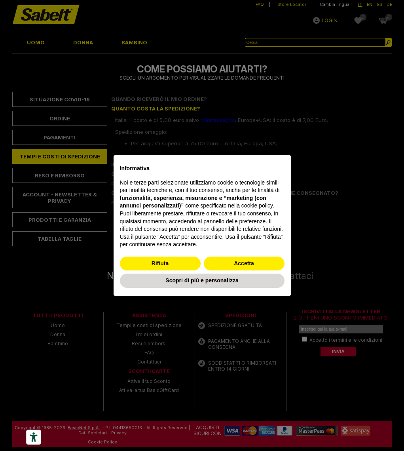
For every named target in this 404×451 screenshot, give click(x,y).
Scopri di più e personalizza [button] (201, 280)
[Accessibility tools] (33, 437)
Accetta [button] (244, 263)
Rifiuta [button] (160, 263)
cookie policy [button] (257, 205)
